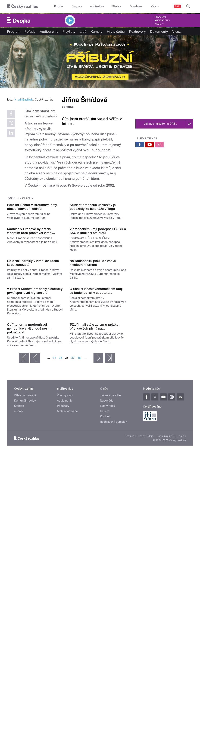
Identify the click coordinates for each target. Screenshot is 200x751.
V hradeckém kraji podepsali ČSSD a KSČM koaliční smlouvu (98, 332)
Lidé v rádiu (107, 603)
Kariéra (104, 608)
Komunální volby (25, 597)
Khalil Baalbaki (23, 147)
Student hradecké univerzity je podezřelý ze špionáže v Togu (93, 276)
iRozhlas (58, 6)
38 (79, 555)
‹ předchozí (35, 555)
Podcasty (63, 603)
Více (177, 31)
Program (77, 6)
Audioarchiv (162, 20)
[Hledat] (188, 6)
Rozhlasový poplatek (113, 619)
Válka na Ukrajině (25, 592)
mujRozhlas (97, 6)
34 (54, 555)
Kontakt (105, 613)
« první (24, 555)
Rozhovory (137, 31)
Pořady (30, 31)
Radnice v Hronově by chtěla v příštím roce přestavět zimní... (31, 332)
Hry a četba (116, 31)
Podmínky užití (165, 633)
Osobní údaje (145, 633)
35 (60, 555)
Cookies (129, 633)
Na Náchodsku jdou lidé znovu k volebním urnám (93, 396)
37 (73, 555)
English (181, 633)
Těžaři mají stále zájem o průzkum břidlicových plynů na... (95, 523)
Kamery (159, 24)
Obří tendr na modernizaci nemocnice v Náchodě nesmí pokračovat (29, 525)
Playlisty (69, 31)
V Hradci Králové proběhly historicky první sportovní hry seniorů (34, 456)
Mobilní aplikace (67, 608)
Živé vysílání (65, 592)
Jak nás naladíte (110, 592)
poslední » (110, 555)
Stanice (116, 6)
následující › (98, 555)
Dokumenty (159, 31)
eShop (18, 608)
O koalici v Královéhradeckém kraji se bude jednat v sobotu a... (96, 456)
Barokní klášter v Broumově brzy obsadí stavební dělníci (32, 276)
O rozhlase (136, 6)
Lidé (83, 31)
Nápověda (106, 597)
